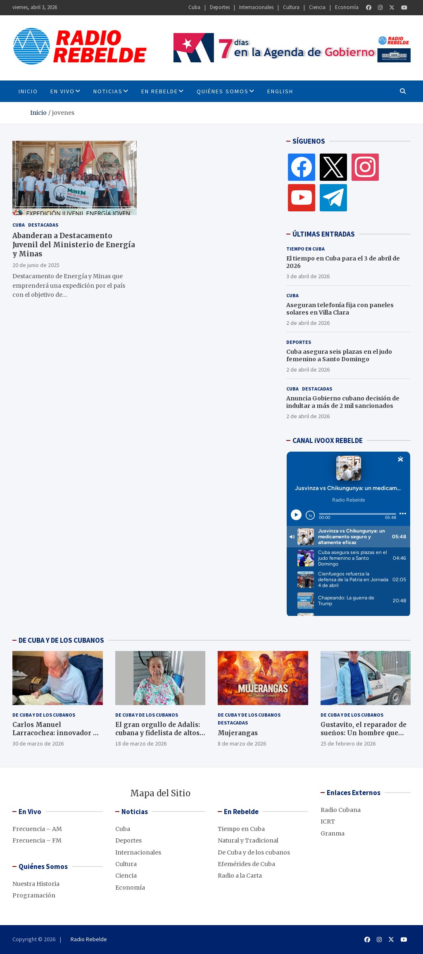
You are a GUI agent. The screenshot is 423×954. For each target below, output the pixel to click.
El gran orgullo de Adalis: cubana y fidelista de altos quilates (157, 733)
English (280, 91)
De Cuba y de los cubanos (43, 715)
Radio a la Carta (240, 875)
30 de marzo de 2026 (38, 743)
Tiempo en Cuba (305, 249)
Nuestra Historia (35, 884)
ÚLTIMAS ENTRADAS (323, 234)
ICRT (328, 821)
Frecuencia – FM (37, 840)
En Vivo (62, 91)
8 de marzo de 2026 (242, 743)
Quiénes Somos (223, 91)
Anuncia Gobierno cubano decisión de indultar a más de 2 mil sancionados (342, 402)
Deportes (220, 7)
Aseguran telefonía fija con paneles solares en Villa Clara (340, 308)
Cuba (194, 7)
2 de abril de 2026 (308, 323)
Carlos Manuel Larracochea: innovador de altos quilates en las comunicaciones (56, 737)
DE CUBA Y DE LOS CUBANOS (61, 640)
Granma (333, 833)
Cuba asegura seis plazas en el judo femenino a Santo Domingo (339, 355)
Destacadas (43, 225)
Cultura (291, 7)
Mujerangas (238, 733)
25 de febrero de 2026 (348, 743)
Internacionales (256, 7)
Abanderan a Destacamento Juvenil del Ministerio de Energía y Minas (73, 244)
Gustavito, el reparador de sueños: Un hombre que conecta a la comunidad (363, 733)
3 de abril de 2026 (308, 276)
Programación (33, 895)
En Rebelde (159, 91)
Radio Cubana (341, 810)
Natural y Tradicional (248, 840)
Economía (347, 7)
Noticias (108, 91)
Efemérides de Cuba (246, 864)
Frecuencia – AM (37, 829)
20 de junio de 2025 (35, 265)
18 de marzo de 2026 (140, 743)
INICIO (28, 91)
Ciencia (317, 7)
